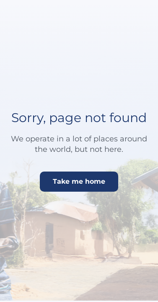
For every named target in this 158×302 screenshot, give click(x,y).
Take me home (79, 181)
